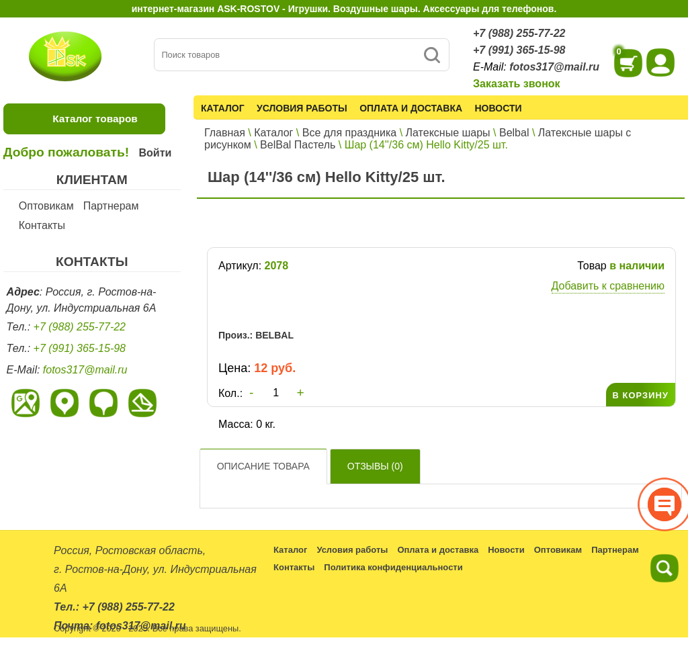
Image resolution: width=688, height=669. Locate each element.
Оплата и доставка (410, 108)
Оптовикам (46, 206)
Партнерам (111, 206)
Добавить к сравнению (608, 286)
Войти (154, 153)
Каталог (223, 108)
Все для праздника (349, 132)
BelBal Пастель (297, 144)
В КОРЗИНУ (641, 395)
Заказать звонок (516, 83)
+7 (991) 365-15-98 (519, 50)
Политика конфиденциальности (393, 567)
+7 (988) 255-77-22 (519, 33)
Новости (498, 108)
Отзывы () (375, 466)
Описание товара (263, 466)
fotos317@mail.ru (554, 67)
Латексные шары (448, 132)
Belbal (514, 132)
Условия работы (302, 108)
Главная (224, 132)
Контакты (42, 225)
